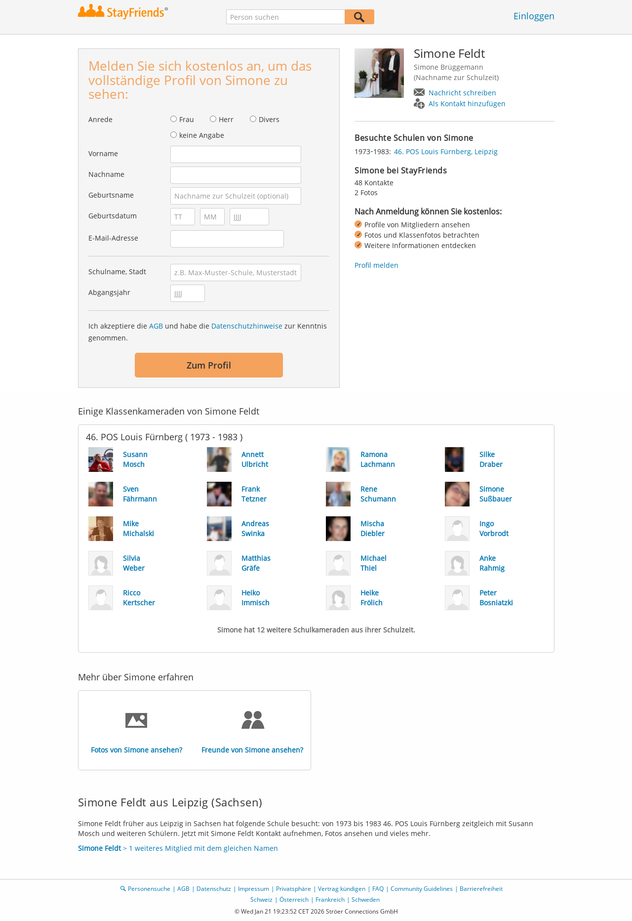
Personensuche (149, 888)
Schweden (366, 899)
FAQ (378, 888)
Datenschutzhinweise (246, 326)
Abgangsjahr (109, 292)
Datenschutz (214, 888)
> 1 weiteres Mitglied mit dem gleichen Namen (178, 848)
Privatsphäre (293, 888)
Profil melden (376, 265)
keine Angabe (201, 135)
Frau (186, 119)
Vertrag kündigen (341, 888)
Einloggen (534, 16)
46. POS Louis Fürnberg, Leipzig (446, 151)
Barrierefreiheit (481, 888)
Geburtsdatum (112, 215)
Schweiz (261, 899)
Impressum (253, 888)
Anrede (100, 119)
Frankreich (330, 899)
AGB (156, 326)
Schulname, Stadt (117, 271)
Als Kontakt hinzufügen (467, 103)
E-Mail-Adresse (113, 238)
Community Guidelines (422, 888)
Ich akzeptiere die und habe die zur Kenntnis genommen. (207, 331)
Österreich (294, 899)
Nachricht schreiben (462, 92)
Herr (226, 119)
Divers (269, 119)
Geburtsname (111, 195)
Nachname (106, 174)
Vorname (103, 153)
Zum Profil (209, 365)
